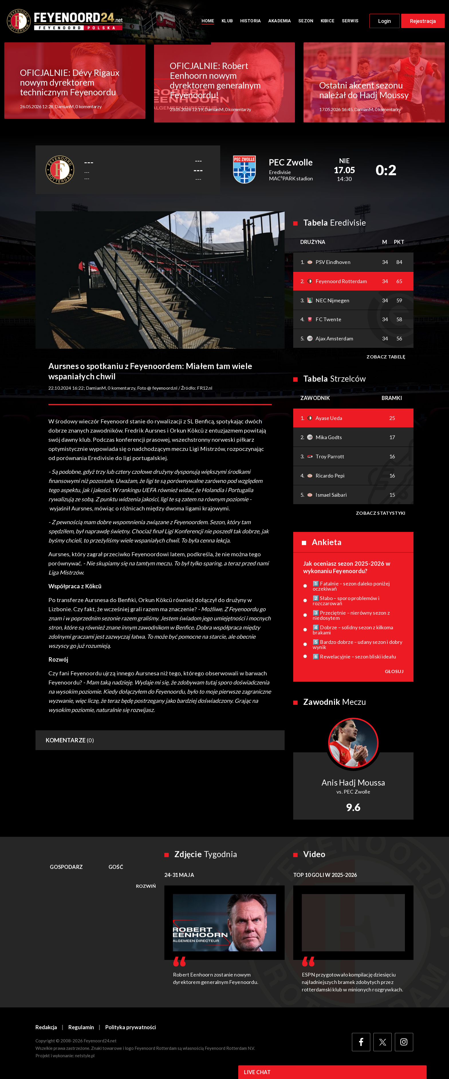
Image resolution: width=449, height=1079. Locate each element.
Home (208, 22)
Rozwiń (146, 888)
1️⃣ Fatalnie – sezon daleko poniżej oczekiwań (351, 588)
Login (384, 22)
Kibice (327, 22)
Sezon (305, 22)
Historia (250, 22)
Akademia (279, 22)
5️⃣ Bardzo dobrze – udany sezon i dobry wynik (358, 647)
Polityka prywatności (131, 1029)
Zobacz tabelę (385, 359)
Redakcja (46, 1029)
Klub (227, 22)
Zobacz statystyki (380, 515)
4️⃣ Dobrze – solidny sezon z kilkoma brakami (353, 632)
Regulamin (81, 1029)
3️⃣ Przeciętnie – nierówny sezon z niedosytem (351, 617)
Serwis (350, 22)
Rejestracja (423, 22)
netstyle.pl (85, 1058)
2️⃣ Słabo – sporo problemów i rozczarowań (346, 603)
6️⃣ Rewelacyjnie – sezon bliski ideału (354, 658)
